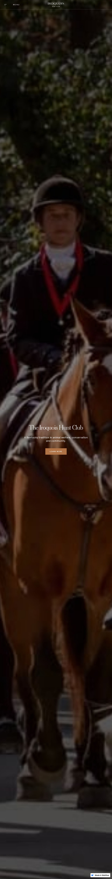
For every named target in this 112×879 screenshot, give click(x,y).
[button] (11, 4)
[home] (56, 4)
